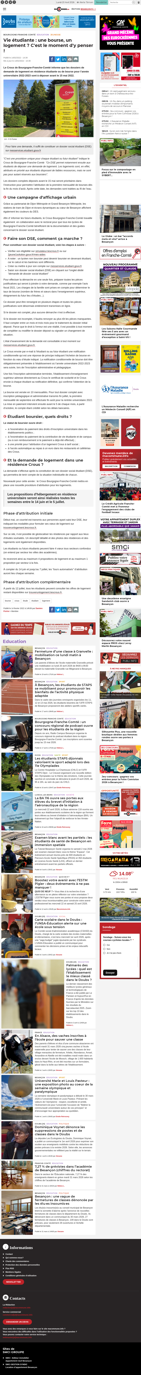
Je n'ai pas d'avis (114, 953)
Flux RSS (10, 1268)
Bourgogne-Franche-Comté (19, 34)
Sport (62, 682)
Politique (64, 1124)
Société (70, 795)
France (38, 1032)
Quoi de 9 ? (64, 877)
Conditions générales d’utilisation (21, 1275)
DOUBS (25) (40, 916)
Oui (108, 945)
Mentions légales (13, 1272)
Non (108, 949)
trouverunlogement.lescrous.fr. (20, 527)
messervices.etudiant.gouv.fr (25, 150)
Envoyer (110, 972)
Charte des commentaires (17, 1261)
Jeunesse (55, 34)
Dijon (38, 755)
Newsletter (13, 1282)
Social (62, 916)
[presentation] (84, 133)
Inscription (111, 466)
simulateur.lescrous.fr (47, 251)
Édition (76, 9)
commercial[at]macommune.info (17, 1315)
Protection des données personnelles (23, 1265)
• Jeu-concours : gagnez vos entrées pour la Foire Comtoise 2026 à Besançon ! (120, 113)
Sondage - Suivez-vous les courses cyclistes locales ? (118, 938)
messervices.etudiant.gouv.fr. (19, 345)
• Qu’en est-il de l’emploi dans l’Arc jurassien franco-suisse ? (119, 132)
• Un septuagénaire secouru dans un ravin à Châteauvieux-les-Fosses (118, 93)
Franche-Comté (43, 1163)
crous (17, 601)
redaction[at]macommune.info (16, 1308)
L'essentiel (120, 85)
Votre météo (120, 853)
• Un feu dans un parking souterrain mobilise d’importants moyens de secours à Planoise (117, 103)
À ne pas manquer (120, 668)
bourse (8, 601)
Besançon (40, 648)
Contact (9, 1254)
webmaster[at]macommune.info (17, 1337)
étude (25, 601)
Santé (57, 755)
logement (46, 601)
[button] (133, 2)
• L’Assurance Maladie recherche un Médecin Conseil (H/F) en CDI (119, 123)
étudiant (35, 601)
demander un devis (17, 1322)
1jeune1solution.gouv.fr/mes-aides (26, 254)
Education (43, 34)
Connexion (130, 466)
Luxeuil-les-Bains (43, 795)
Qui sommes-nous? (15, 1258)
